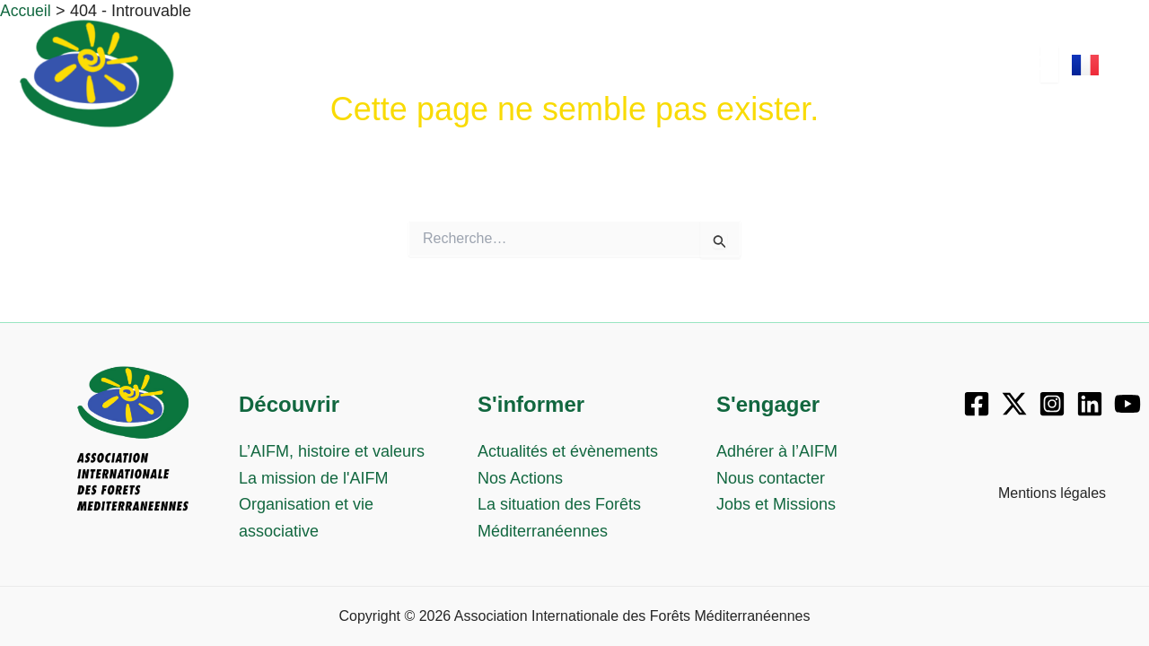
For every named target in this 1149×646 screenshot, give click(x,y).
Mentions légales (1052, 493)
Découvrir (441, 75)
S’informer (602, 75)
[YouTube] (1127, 403)
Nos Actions (520, 478)
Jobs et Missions (776, 504)
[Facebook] (976, 403)
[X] (1014, 403)
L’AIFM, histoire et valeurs (332, 451)
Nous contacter (770, 478)
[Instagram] (1052, 403)
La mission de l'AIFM (314, 478)
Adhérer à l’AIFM (777, 451)
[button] (446, 75)
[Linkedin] (1089, 403)
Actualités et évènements (568, 451)
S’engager (763, 75)
